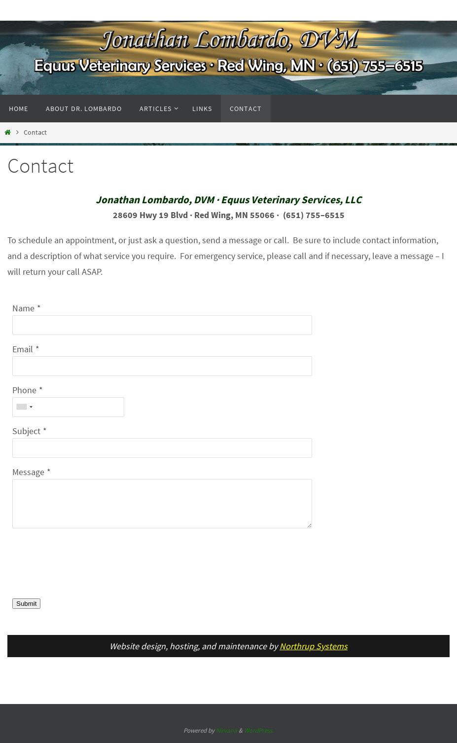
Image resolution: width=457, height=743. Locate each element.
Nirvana (226, 730)
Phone (24, 390)
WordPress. (259, 730)
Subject (26, 431)
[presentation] (87, 569)
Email (22, 349)
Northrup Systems (314, 646)
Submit (26, 603)
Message (28, 472)
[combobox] (24, 407)
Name (23, 308)
